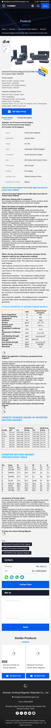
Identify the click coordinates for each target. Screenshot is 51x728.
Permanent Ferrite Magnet (27, 29)
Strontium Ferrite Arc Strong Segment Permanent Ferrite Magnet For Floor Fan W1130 (13, 666)
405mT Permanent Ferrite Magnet (15, 548)
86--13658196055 (41, 2)
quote (45, 6)
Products (12, 29)
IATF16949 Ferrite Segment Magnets (16, 553)
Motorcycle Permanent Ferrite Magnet (16, 544)
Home (4, 29)
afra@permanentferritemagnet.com (15, 2)
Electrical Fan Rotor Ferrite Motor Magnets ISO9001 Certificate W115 (37, 666)
